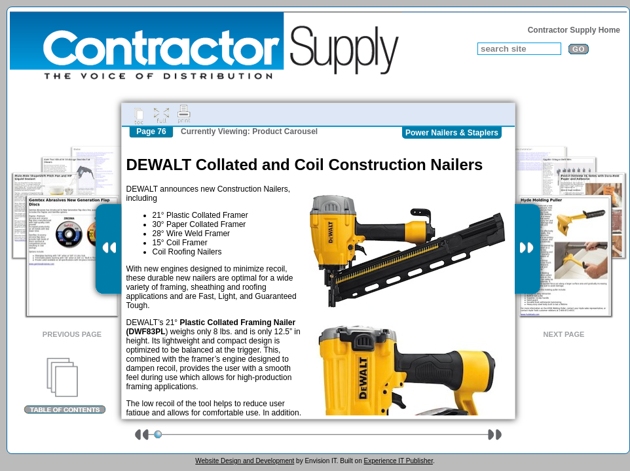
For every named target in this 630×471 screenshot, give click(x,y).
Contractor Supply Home (574, 30)
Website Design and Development (244, 460)
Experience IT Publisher (397, 460)
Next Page (564, 334)
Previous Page (72, 334)
